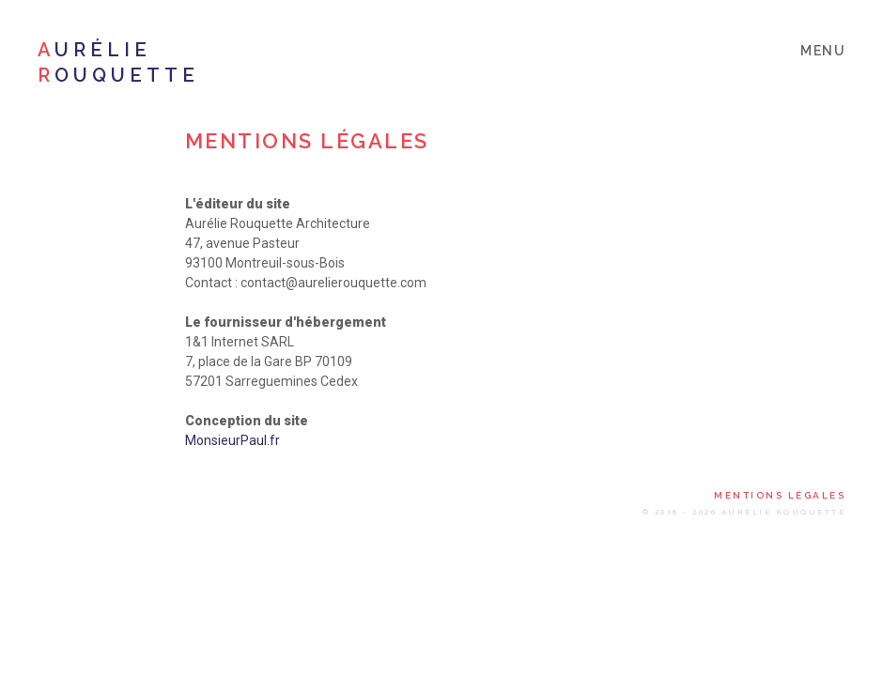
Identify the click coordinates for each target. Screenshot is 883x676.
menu (822, 50)
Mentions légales (779, 495)
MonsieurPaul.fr (232, 440)
